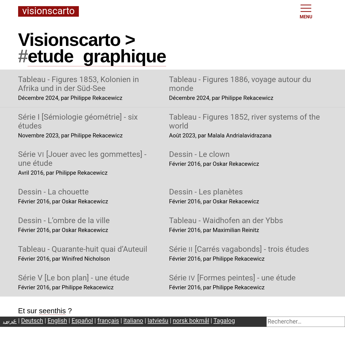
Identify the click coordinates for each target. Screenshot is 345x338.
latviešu (158, 320)
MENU (306, 11)
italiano (133, 320)
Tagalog (224, 320)
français (108, 320)
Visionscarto (48, 11)
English (57, 320)
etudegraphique (97, 56)
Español (82, 320)
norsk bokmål (191, 320)
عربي (10, 320)
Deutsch (32, 320)
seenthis (52, 311)
